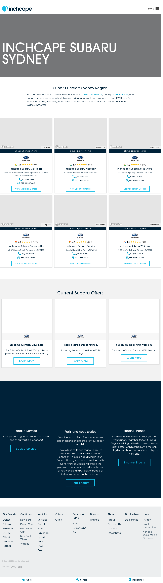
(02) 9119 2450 (135, 176)
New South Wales (26, 538)
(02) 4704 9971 (80, 253)
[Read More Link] (26, 133)
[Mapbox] (8, 147)
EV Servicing (79, 527)
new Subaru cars (93, 94)
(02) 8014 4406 (135, 253)
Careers (112, 528)
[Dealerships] (136, 580)
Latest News (114, 532)
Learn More (26, 361)
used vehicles (120, 94)
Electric (42, 524)
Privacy (147, 519)
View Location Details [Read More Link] (26, 189)
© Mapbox (46, 147)
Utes (40, 546)
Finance (94, 519)
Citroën (7, 537)
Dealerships (131, 519)
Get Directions (26, 183)
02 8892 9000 (26, 179)
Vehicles (42, 519)
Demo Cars (26, 524)
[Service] (81, 580)
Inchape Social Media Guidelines (150, 535)
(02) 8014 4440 (26, 253)
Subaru (7, 524)
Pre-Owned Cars (26, 530)
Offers (58, 519)
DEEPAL (7, 532)
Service (77, 523)
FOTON (7, 546)
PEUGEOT (8, 528)
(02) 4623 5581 (80, 176)
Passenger (43, 532)
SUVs (40, 528)
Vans (40, 541)
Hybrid (41, 537)
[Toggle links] (12, 567)
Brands (6, 519)
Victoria (24, 543)
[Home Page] (17, 9)
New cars (25, 519)
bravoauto (9, 541)
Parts (75, 532)
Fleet (40, 550)
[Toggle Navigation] (153, 8)
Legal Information (149, 526)
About (111, 519)
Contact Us (114, 524)
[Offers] (27, 580)
